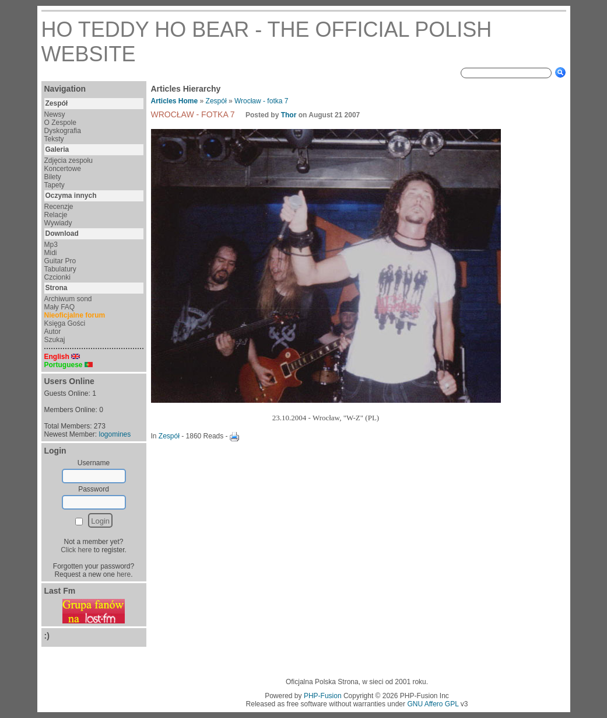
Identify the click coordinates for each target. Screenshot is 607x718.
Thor (289, 115)
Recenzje (58, 207)
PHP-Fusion (323, 696)
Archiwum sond (68, 299)
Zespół (216, 101)
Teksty (54, 139)
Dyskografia (62, 131)
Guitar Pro (60, 261)
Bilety (52, 177)
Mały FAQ (59, 307)
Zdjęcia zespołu (68, 160)
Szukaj (54, 340)
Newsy (54, 114)
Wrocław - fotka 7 (261, 101)
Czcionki (57, 277)
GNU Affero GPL (432, 704)
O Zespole (60, 122)
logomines (115, 434)
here (124, 574)
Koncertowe (62, 169)
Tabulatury (60, 269)
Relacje (56, 215)
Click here (76, 550)
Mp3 (51, 245)
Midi (50, 253)
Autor (52, 331)
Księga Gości (65, 323)
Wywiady (58, 223)
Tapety (54, 185)
